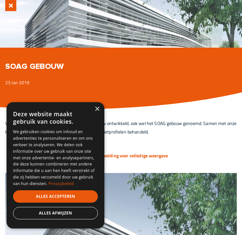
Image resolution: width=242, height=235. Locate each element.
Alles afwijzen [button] (55, 213)
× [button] (97, 109)
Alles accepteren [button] (55, 196)
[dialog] (55, 165)
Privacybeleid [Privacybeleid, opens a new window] (61, 183)
